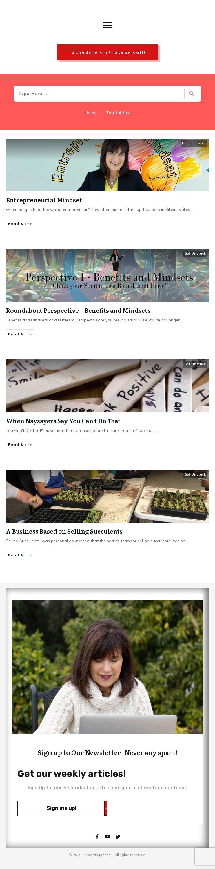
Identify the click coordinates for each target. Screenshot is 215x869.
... (192, 209)
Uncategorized (194, 143)
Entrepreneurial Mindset (44, 199)
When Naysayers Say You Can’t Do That (63, 420)
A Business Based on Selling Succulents (64, 531)
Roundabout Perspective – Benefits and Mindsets (78, 310)
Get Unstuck (195, 254)
